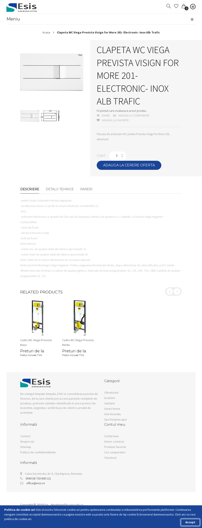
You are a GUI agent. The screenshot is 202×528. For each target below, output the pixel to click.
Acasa (46, 32)
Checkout (110, 458)
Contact (25, 436)
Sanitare (109, 403)
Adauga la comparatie (131, 115)
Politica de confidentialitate (38, 452)
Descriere (29, 189)
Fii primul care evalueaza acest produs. (122, 111)
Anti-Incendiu (112, 414)
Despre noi (27, 441)
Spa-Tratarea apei (115, 419)
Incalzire (109, 398)
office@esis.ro (35, 483)
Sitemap (25, 447)
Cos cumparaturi (114, 452)
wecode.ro (76, 505)
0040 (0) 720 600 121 (38, 478)
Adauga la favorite (113, 120)
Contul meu (111, 436)
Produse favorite (115, 447)
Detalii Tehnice (60, 189)
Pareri (86, 189)
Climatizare (111, 392)
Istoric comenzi (114, 441)
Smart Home (112, 409)
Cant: (101, 156)
